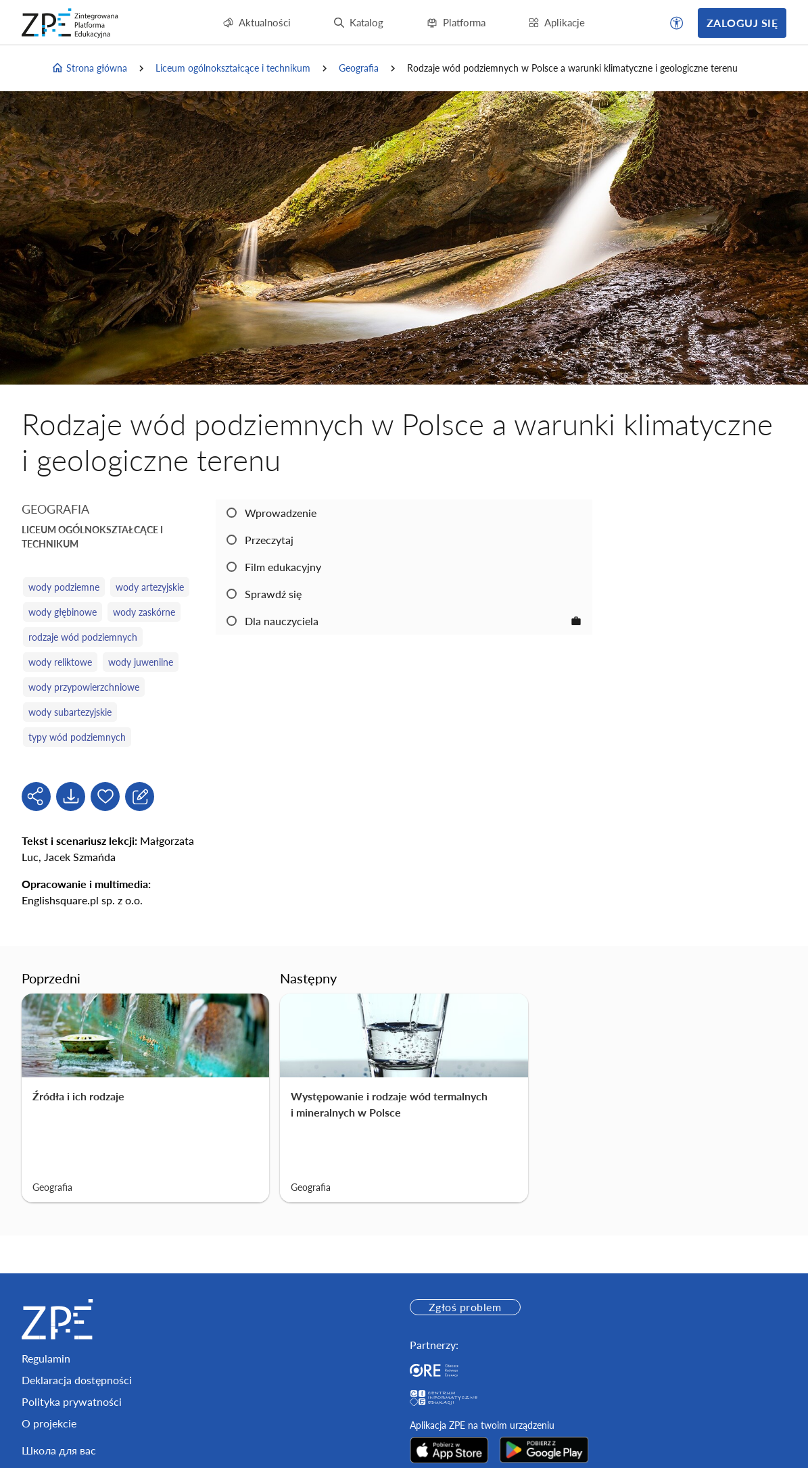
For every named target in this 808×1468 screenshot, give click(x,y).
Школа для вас (59, 1450)
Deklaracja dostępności (77, 1379)
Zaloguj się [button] (742, 22)
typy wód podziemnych (77, 737)
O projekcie (49, 1423)
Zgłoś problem (465, 1306)
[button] (677, 23)
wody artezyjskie (150, 587)
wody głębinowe (62, 612)
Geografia (359, 68)
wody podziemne (63, 587)
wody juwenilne (140, 662)
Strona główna (89, 68)
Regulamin (46, 1358)
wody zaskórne (144, 612)
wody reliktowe (60, 662)
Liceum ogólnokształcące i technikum (233, 68)
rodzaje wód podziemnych (82, 637)
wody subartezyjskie (70, 712)
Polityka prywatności (72, 1401)
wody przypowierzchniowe (83, 687)
